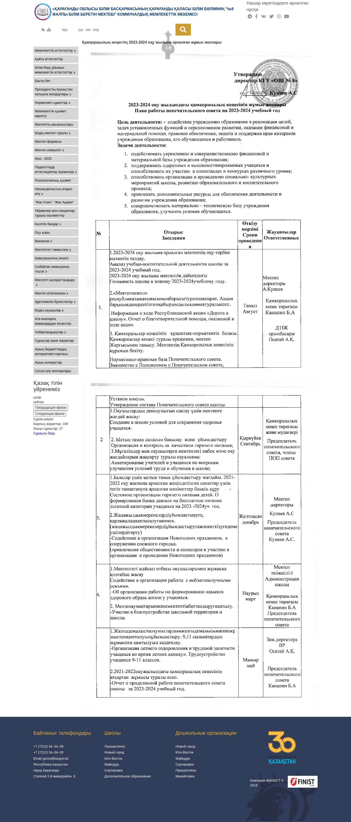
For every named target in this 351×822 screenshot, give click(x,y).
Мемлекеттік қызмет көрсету (50, 113)
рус (80, 30)
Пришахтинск (114, 746)
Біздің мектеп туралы (53, 133)
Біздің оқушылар (49, 310)
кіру (65, 30)
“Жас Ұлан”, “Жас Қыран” (54, 202)
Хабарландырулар (50, 332)
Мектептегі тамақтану (53, 249)
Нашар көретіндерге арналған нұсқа (278, 6)
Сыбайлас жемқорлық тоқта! (52, 269)
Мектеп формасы (48, 141)
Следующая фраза (49, 414)
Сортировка (113, 770)
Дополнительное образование (127, 776)
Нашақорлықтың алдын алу (53, 191)
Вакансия (43, 241)
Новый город (114, 752)
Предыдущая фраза (50, 407)
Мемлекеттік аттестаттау (55, 50)
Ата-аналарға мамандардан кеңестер (53, 321)
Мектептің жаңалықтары (54, 124)
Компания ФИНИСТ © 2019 (267, 783)
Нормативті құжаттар (52, 103)
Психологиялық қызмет (53, 180)
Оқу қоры (42, 232)
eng (96, 30)
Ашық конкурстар (48, 362)
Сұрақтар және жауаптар (54, 340)
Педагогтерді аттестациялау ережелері (56, 169)
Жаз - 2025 (43, 158)
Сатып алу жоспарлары (53, 371)
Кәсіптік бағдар (48, 224)
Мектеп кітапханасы (51, 293)
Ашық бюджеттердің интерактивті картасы (51, 351)
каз (88, 30)
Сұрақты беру (44, 433)
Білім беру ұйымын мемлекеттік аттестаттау (55, 70)
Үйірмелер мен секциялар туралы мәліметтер (55, 213)
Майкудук (111, 764)
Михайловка (185, 776)
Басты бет (42, 81)
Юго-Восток (113, 758)
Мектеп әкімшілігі (49, 150)
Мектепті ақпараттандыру (55, 282)
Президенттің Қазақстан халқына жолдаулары (54, 91)
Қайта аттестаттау (49, 59)
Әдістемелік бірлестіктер (55, 302)
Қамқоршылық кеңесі (51, 258)
